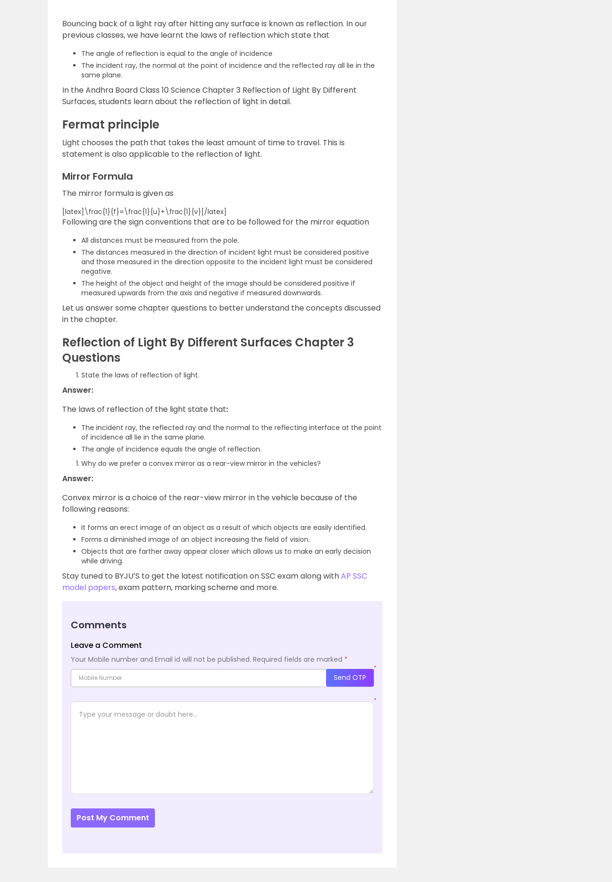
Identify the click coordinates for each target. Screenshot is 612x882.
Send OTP (350, 677)
